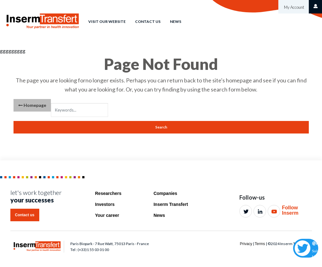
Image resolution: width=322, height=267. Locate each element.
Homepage (32, 105)
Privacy (246, 244)
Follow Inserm (290, 210)
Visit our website (107, 21)
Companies (165, 193)
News (175, 21)
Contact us (148, 21)
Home (72, 16)
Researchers (108, 193)
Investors (105, 204)
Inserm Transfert (171, 204)
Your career (107, 215)
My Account (293, 7)
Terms (260, 244)
